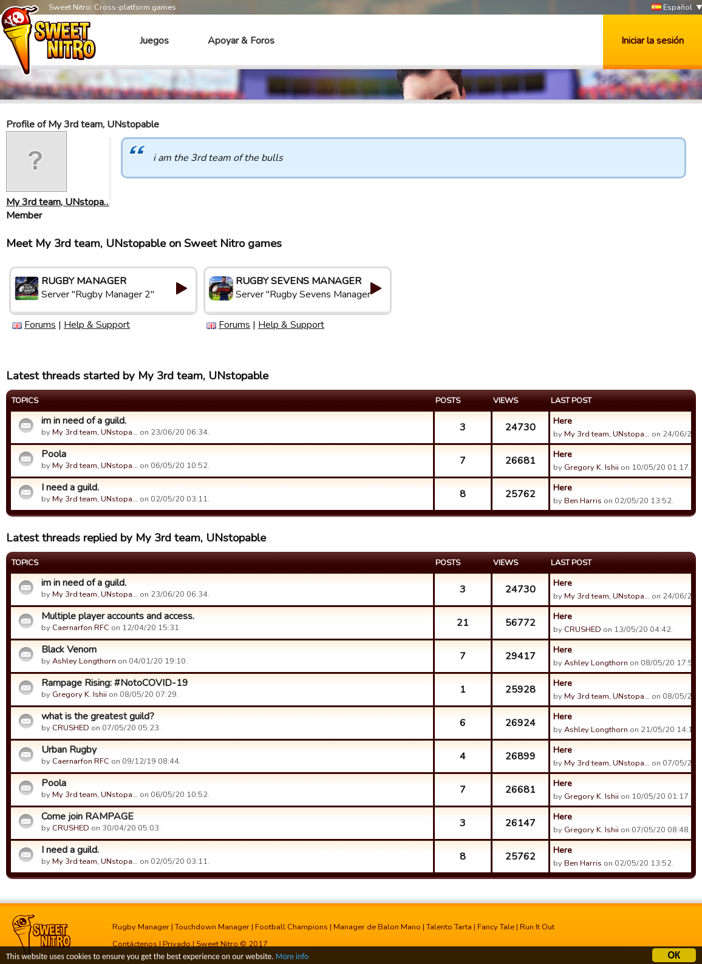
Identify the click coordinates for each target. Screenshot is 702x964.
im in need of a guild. (83, 420)
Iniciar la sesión (652, 40)
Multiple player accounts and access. (117, 616)
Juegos (154, 40)
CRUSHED (582, 629)
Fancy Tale (495, 927)
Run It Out (537, 927)
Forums (40, 324)
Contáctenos (134, 944)
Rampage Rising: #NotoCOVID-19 (114, 683)
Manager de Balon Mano (377, 927)
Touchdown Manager (212, 927)
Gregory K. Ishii (591, 467)
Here (562, 421)
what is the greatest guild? (97, 716)
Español (672, 7)
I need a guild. (70, 487)
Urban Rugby (69, 749)
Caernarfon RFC (80, 627)
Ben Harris (583, 500)
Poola (53, 454)
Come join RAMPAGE (87, 816)
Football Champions (291, 927)
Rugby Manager (140, 927)
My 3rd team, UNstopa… (58, 202)
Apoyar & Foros (241, 40)
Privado (177, 944)
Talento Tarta (449, 927)
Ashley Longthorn (84, 661)
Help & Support (97, 324)
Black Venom (69, 649)
